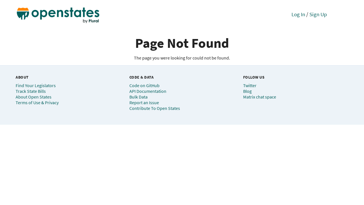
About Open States (33, 97)
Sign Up (318, 14)
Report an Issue (144, 102)
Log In (298, 14)
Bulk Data (138, 97)
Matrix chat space (259, 97)
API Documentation (147, 91)
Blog (247, 91)
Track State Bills (31, 91)
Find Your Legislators (36, 85)
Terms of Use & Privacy (37, 102)
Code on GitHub (144, 85)
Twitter (250, 85)
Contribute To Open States (154, 108)
